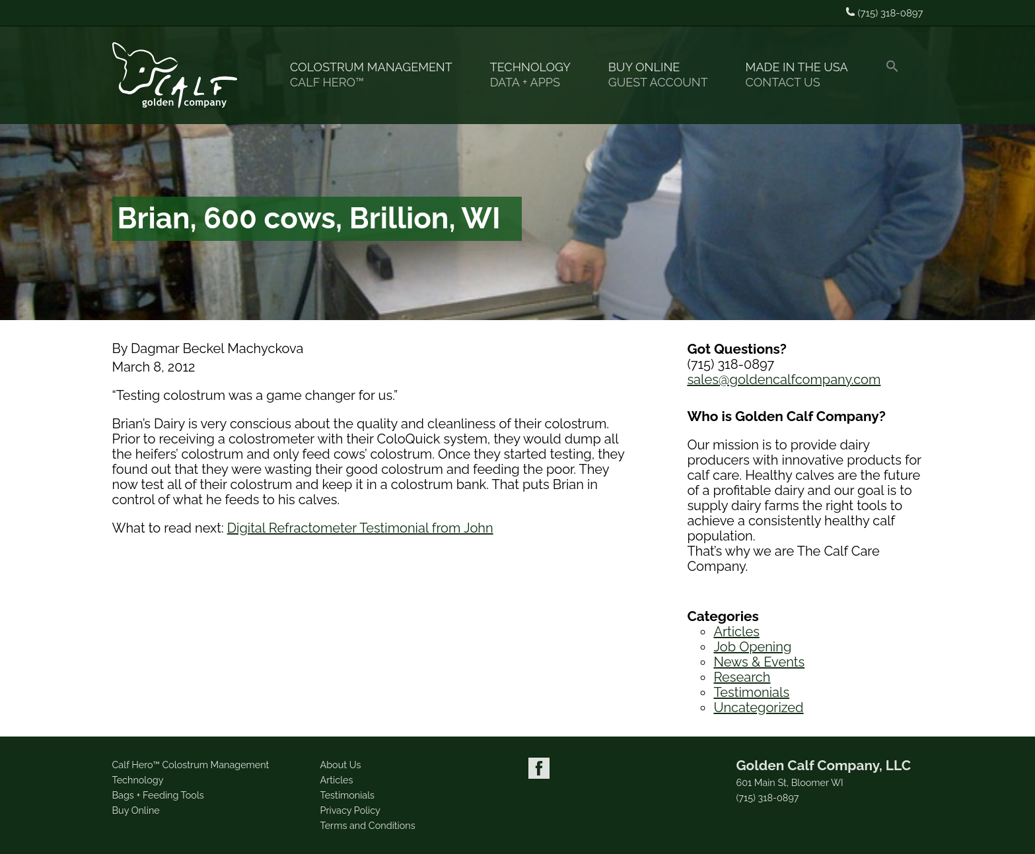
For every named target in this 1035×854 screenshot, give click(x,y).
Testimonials (751, 692)
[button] (898, 75)
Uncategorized (758, 707)
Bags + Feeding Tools (158, 795)
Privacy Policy (350, 810)
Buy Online (663, 75)
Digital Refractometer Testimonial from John (360, 528)
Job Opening (752, 647)
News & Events (758, 662)
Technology (536, 75)
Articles (736, 632)
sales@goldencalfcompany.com (783, 379)
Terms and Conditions (367, 825)
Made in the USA (802, 75)
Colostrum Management (377, 75)
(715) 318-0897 (767, 798)
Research (741, 677)
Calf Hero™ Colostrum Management (190, 764)
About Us (340, 764)
